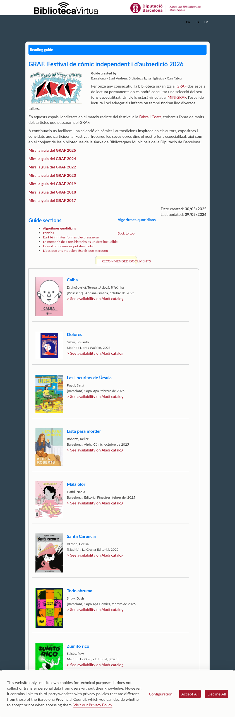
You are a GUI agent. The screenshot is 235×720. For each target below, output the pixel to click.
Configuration (160, 694)
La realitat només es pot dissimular (68, 246)
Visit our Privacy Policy (92, 704)
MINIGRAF (176, 97)
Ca (188, 22)
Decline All (216, 694)
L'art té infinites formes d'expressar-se (71, 237)
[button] (206, 29)
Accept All (190, 694)
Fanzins (48, 233)
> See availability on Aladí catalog (95, 298)
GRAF (181, 86)
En (206, 22)
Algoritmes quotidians (59, 228)
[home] (47, 22)
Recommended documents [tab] (118, 261)
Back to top (126, 233)
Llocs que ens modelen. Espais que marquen (75, 250)
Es (197, 22)
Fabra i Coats (150, 116)
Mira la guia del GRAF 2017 (52, 200)
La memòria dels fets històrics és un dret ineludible (80, 242)
